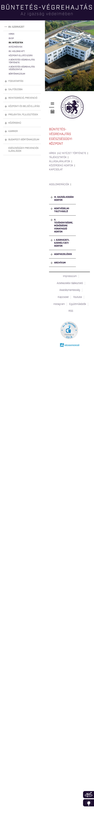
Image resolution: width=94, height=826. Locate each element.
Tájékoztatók (58, 157)
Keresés (91, 14)
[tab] (22, 27)
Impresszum (70, 276)
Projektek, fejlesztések (23, 114)
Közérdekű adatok (61, 165)
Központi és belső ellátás (24, 106)
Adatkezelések (63, 254)
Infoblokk (88, 802)
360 (88, 794)
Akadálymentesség (69, 290)
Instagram (59, 304)
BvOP (11, 38)
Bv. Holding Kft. (17, 51)
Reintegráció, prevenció (22, 98)
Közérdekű (14, 122)
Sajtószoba (15, 89)
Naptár (52, 111)
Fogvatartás (15, 81)
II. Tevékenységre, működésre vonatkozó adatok (63, 225)
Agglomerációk (59, 184)
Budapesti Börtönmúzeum (23, 139)
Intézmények (15, 47)
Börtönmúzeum (17, 74)
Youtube (77, 297)
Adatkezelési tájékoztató (70, 283)
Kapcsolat (56, 169)
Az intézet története (72, 153)
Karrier (13, 131)
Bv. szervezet (16, 26)
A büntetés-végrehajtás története (22, 61)
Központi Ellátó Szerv (21, 55)
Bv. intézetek (16, 42)
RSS (70, 311)
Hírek (11, 34)
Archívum (60, 262)
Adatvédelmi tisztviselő (61, 210)
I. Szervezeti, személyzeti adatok (61, 243)
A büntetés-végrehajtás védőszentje (22, 68)
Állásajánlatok (59, 161)
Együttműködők (77, 304)
